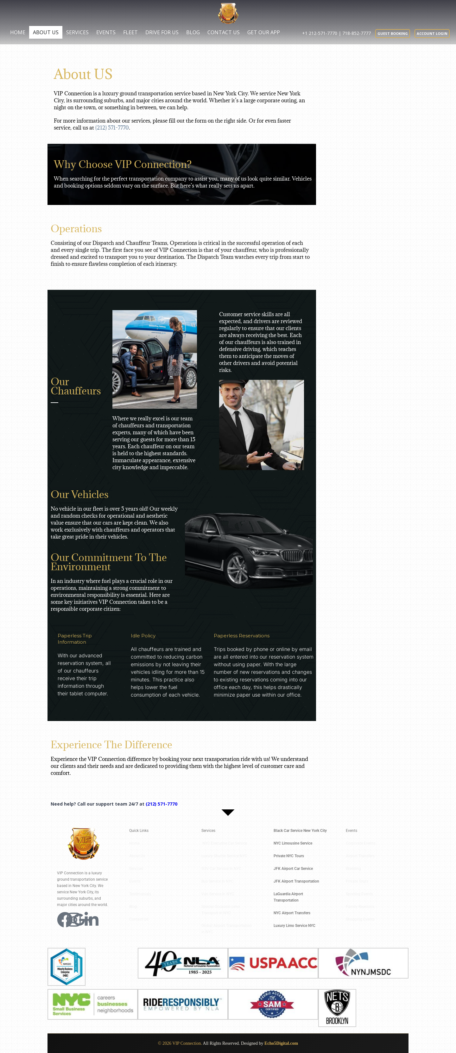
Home (17, 32)
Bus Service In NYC (217, 881)
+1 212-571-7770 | (322, 33)
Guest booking (392, 33)
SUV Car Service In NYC (221, 868)
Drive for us (162, 32)
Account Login (432, 33)
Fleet (130, 32)
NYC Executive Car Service (225, 843)
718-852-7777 (356, 33)
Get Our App (263, 32)
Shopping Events (360, 919)
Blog (193, 32)
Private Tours (357, 881)
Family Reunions (360, 906)
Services (77, 32)
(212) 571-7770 (112, 127)
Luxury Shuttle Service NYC (224, 856)
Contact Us (223, 32)
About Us (46, 32)
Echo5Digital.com (281, 1043)
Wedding (353, 868)
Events (106, 32)
